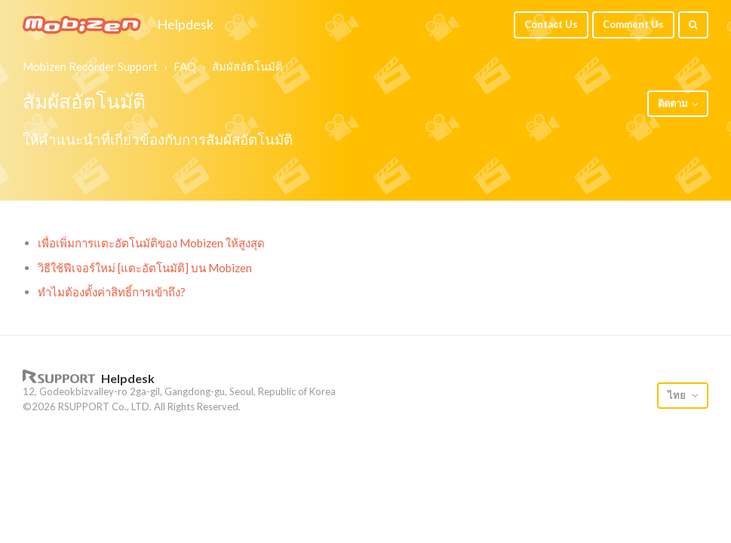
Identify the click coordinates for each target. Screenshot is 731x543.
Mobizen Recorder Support (90, 66)
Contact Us (551, 24)
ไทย (678, 395)
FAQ (185, 66)
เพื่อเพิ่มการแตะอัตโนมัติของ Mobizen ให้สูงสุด (151, 243)
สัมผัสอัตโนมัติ (247, 66)
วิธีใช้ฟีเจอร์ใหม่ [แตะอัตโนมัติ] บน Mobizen (145, 268)
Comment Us (633, 24)
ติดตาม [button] (673, 103)
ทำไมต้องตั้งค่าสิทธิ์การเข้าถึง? (112, 292)
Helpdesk (185, 24)
